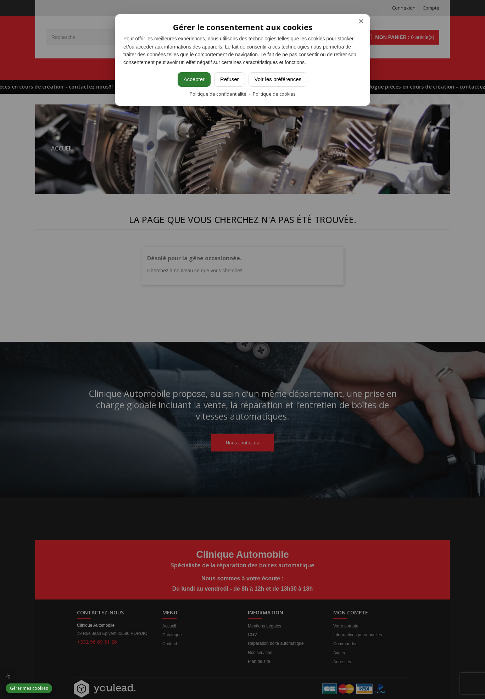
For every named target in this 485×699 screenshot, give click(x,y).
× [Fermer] (361, 21)
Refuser (229, 79)
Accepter (194, 79)
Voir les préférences (278, 79)
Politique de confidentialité (218, 94)
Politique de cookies (274, 94)
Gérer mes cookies (29, 688)
